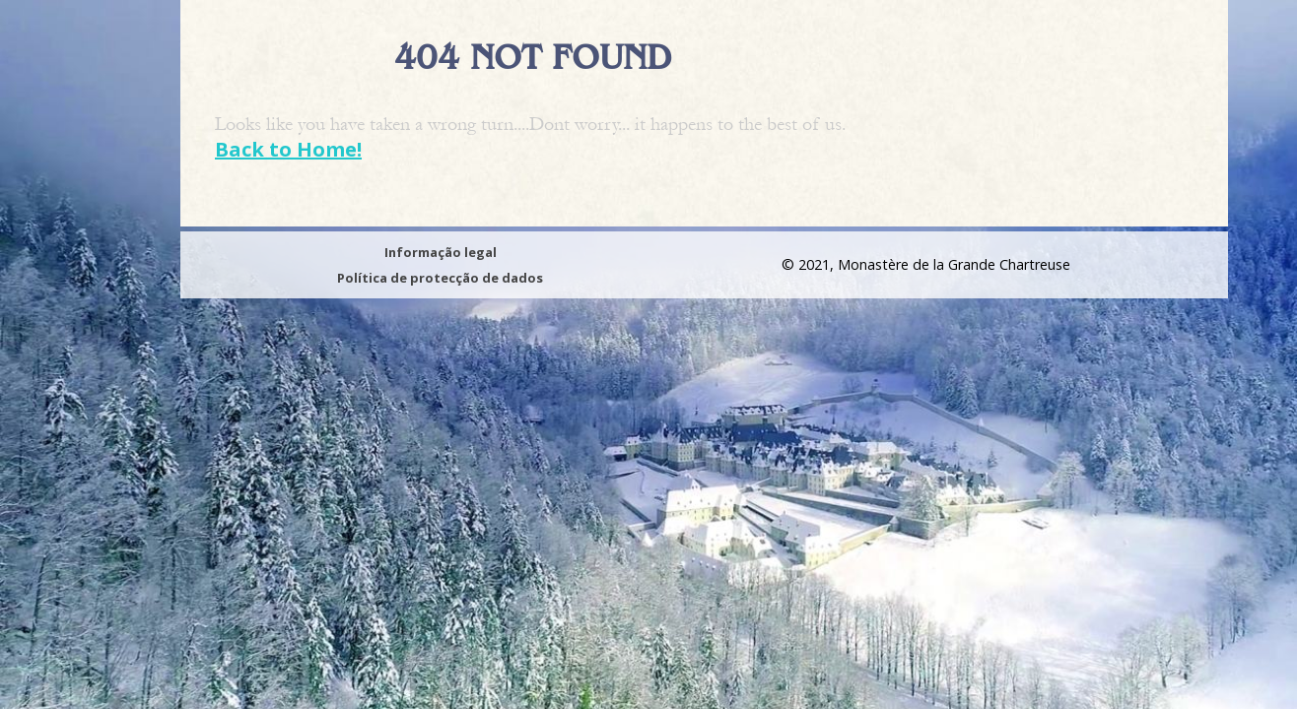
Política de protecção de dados (440, 278)
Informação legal (440, 252)
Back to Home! (288, 149)
